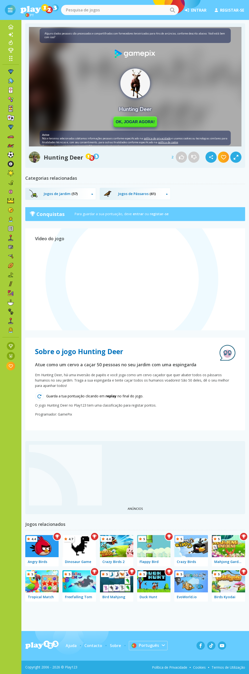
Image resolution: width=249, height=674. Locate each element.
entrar (195, 10)
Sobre (115, 645)
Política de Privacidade (169, 667)
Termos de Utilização (228, 667)
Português (145, 645)
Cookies (199, 667)
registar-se (229, 10)
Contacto (93, 645)
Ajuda (71, 645)
